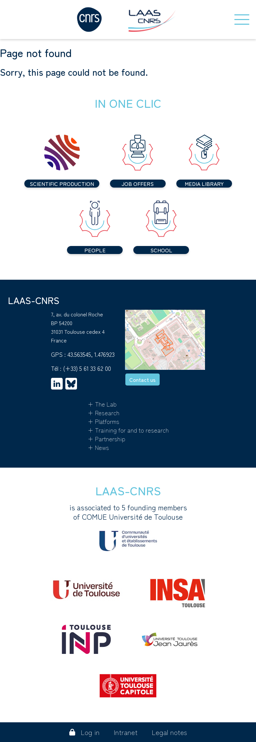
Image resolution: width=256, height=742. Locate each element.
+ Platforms (103, 421)
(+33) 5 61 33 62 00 (87, 368)
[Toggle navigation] (242, 19)
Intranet (126, 732)
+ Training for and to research (128, 430)
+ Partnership (106, 438)
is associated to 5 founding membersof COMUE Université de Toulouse (128, 526)
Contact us (142, 380)
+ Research (103, 412)
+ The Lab (102, 404)
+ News (98, 447)
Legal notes (169, 732)
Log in (84, 732)
